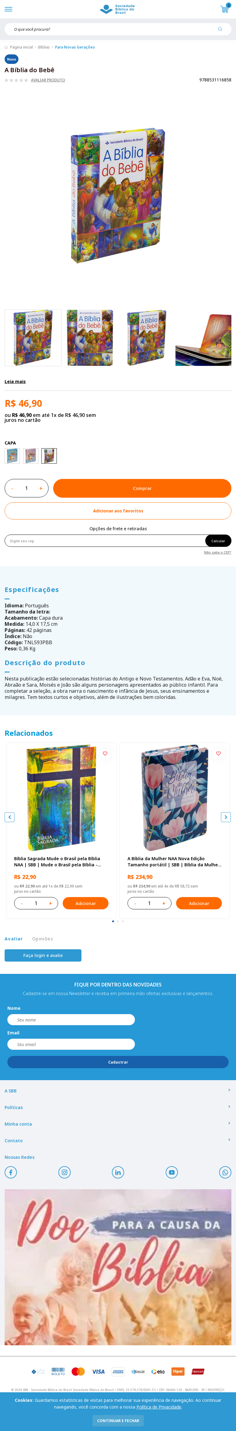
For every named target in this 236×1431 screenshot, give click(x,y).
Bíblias (44, 47)
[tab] (113, 921)
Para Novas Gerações (75, 47)
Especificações (32, 589)
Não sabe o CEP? (217, 552)
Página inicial (21, 47)
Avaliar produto (48, 80)
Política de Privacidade (158, 1407)
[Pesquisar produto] (222, 31)
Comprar (142, 488)
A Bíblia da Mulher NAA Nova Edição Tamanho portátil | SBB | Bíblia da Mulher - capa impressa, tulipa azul (174, 862)
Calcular (218, 541)
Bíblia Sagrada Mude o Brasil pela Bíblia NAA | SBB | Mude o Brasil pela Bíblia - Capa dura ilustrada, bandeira (57, 862)
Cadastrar (118, 1062)
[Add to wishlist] (118, 510)
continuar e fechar (118, 1420)
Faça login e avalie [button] (43, 955)
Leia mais (15, 381)
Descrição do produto (45, 662)
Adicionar (86, 903)
